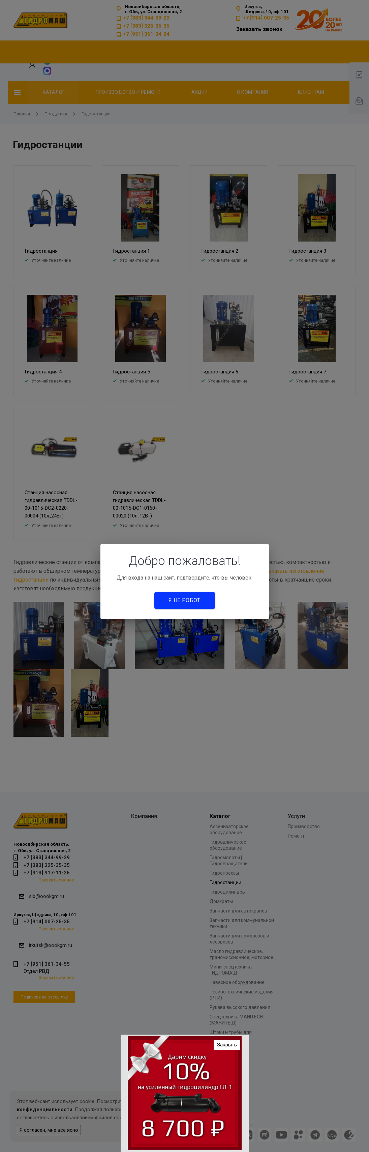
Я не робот (184, 600)
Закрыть (227, 1045)
